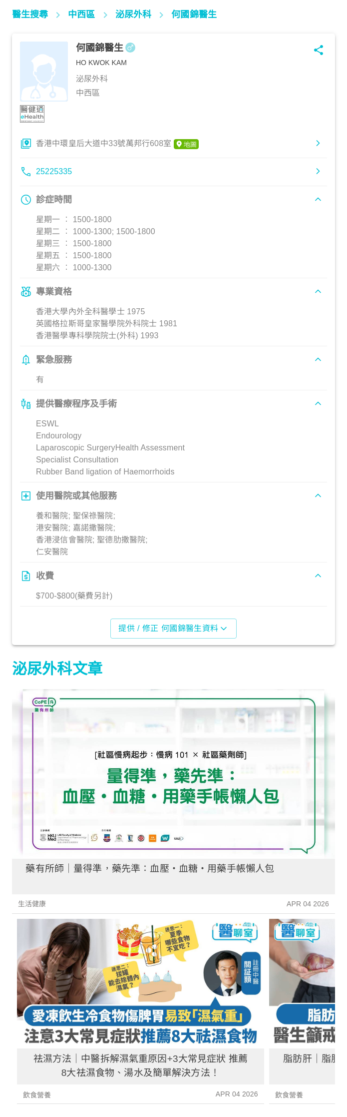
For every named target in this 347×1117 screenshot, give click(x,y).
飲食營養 (37, 1095)
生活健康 (32, 904)
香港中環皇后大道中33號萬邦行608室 (117, 144)
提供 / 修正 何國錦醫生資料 (173, 628)
